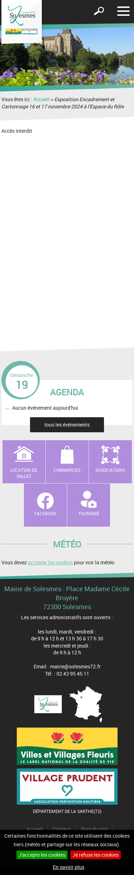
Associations (110, 470)
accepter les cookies (50, 562)
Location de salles (23, 473)
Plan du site (94, 828)
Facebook (45, 513)
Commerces (67, 470)
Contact (62, 828)
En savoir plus (68, 867)
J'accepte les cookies (42, 854)
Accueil (41, 99)
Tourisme (88, 513)
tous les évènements (67, 424)
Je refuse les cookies (96, 854)
